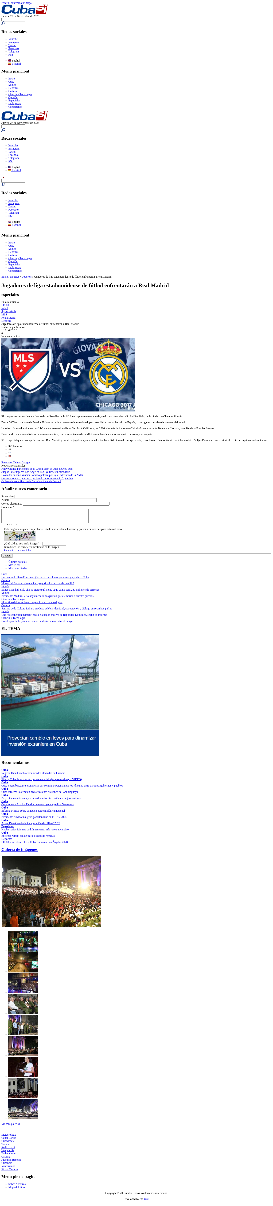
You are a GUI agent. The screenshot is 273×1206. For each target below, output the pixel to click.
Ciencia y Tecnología (20, 94)
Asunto (5, 499)
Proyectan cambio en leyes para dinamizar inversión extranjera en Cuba (41, 800)
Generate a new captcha (17, 552)
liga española (8, 311)
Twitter (12, 45)
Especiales (14, 100)
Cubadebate (8, 1143)
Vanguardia (7, 1152)
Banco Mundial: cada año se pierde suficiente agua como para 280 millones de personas (50, 592)
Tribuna (5, 1146)
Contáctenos (15, 106)
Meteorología (8, 1137)
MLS (4, 314)
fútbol (4, 308)
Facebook (13, 48)
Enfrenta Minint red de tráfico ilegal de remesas (28, 838)
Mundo (12, 84)
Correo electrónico (12, 503)
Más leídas (14, 567)
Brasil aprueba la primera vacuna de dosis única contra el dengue (37, 623)
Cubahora (6, 1165)
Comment (7, 507)
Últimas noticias (17, 564)
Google (26, 462)
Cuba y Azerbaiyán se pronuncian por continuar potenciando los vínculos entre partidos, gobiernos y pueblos (62, 788)
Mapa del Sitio (16, 1189)
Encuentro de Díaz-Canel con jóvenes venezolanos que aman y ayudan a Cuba (45, 579)
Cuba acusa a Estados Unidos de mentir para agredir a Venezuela (37, 807)
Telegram (13, 51)
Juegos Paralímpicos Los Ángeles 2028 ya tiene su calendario (35, 471)
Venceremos (8, 1168)
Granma (5, 1159)
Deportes (13, 87)
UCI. (147, 1201)
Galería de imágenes (19, 852)
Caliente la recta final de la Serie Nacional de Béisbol (31, 481)
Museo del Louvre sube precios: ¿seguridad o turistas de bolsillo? (37, 586)
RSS (10, 54)
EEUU (5, 305)
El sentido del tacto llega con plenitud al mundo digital (32, 604)
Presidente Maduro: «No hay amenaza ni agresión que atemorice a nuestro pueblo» (47, 598)
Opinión (12, 97)
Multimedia (14, 103)
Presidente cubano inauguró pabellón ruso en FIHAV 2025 (34, 819)
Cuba (11, 81)
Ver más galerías (10, 1126)
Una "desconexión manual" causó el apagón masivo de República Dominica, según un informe (54, 617)
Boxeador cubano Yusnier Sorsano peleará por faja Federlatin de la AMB (42, 475)
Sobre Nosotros (17, 1186)
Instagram (14, 42)
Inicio (11, 78)
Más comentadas (17, 570)
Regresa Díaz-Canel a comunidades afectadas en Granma (33, 775)
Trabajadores (8, 1156)
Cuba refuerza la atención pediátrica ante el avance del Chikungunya (39, 794)
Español (14, 63)
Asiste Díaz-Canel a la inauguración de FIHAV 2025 (30, 825)
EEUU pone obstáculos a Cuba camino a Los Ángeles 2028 (34, 844)
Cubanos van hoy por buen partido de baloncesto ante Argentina (37, 478)
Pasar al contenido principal (16, 2)
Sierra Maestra (9, 1171)
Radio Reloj (8, 1149)
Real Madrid (8, 317)
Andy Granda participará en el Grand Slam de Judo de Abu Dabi (37, 468)
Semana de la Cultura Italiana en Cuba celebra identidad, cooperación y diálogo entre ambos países (56, 611)
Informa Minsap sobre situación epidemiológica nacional (33, 813)
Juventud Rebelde (11, 1162)
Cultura (12, 91)
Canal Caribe (8, 1140)
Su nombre (7, 496)
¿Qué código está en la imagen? (23, 546)
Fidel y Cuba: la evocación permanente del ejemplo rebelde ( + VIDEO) (41, 781)
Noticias (14, 276)
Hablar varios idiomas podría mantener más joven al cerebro (35, 832)
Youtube (13, 38)
